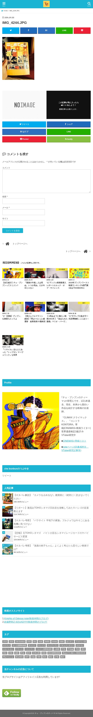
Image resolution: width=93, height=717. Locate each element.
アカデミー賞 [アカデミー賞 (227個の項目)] (81, 642)
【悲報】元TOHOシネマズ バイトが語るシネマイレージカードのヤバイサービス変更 (51, 535)
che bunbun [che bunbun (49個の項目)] (20, 642)
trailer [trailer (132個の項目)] (62, 642)
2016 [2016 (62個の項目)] (11, 642)
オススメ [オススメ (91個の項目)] (6, 645)
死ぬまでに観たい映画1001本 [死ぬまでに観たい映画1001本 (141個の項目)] (74, 653)
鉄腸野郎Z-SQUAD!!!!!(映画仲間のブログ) (25, 622)
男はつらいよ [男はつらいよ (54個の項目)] (8, 657)
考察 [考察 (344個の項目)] (39, 657)
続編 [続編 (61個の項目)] (33, 657)
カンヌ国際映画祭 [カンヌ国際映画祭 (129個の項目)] (19, 645)
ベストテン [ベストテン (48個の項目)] (29, 649)
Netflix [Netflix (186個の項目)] (47, 642)
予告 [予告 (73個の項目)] (63, 649)
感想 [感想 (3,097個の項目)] (16, 653)
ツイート (6, 475)
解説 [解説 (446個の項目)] (50, 657)
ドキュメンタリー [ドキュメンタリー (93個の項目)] (67, 645)
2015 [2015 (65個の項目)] (5, 642)
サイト (5, 218)
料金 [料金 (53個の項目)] (22, 653)
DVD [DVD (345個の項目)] (29, 642)
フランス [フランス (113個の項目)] (19, 649)
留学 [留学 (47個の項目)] (27, 657)
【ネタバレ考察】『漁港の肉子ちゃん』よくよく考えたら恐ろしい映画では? (51, 547)
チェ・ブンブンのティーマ (45, 713)
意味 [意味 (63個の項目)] (11, 653)
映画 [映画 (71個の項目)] (44, 653)
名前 (5, 196)
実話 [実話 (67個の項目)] (5, 653)
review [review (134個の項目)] (54, 642)
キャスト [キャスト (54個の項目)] (32, 645)
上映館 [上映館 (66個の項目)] (56, 649)
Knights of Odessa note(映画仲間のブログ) (26, 618)
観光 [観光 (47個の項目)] (44, 657)
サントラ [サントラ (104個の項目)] (41, 645)
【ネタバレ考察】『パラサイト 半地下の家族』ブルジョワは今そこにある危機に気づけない (51, 522)
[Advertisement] (23, 581)
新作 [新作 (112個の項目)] (28, 653)
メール (6, 207)
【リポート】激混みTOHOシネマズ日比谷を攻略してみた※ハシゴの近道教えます (51, 509)
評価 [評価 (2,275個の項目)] (56, 657)
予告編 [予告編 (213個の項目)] (70, 649)
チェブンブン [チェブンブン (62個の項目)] (52, 645)
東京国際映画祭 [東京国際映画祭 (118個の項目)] (54, 653)
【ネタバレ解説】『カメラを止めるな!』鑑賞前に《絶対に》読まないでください (51, 497)
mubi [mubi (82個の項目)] (40, 642)
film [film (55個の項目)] (34, 642)
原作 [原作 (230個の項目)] (83, 649)
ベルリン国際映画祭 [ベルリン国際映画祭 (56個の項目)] (44, 649)
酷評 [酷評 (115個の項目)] (62, 657)
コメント (6, 167)
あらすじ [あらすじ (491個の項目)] (69, 642)
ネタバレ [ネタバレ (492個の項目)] (79, 645)
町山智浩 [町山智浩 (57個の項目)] (19, 657)
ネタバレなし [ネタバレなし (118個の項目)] (8, 649)
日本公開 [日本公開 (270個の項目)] (36, 653)
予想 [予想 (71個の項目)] (77, 649)
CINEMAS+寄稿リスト (74, 441)
